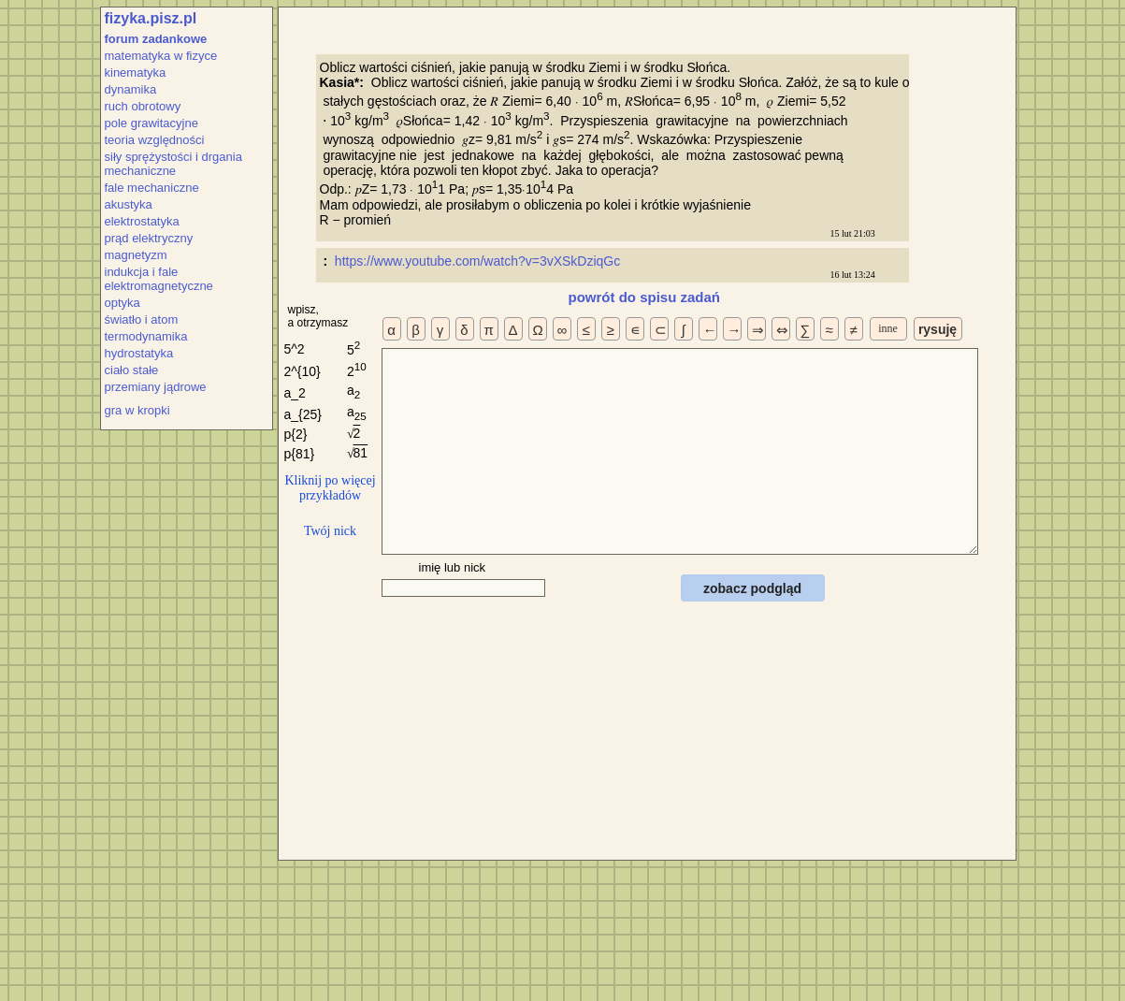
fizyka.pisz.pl (151, 18)
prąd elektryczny (149, 238)
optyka (122, 303)
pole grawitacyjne (151, 123)
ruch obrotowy (143, 106)
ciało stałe (132, 370)
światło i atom (142, 319)
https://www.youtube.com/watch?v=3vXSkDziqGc (479, 261)
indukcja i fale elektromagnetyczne (159, 279)
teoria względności (155, 140)
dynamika (131, 89)
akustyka (128, 204)
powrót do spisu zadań (645, 297)
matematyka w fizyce (161, 56)
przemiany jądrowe (156, 387)
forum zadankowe (156, 39)
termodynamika (146, 336)
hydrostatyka (139, 353)
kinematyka (135, 72)
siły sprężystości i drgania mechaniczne (173, 164)
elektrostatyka (142, 221)
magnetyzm (136, 255)
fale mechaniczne (152, 188)
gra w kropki (137, 410)
